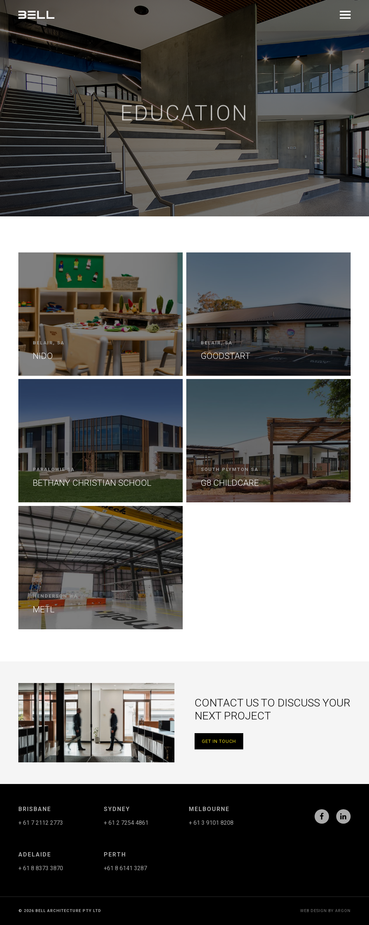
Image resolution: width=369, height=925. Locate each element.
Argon (343, 910)
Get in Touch (219, 741)
